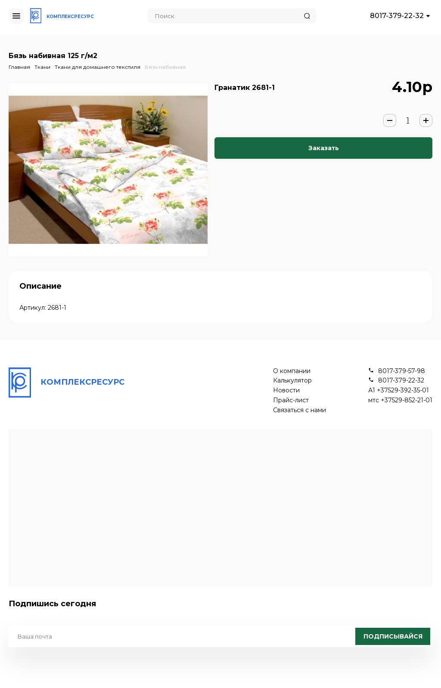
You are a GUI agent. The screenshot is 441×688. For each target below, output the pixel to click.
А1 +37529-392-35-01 (398, 390)
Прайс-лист (291, 400)
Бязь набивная (165, 67)
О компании (292, 371)
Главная (19, 67)
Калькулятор (292, 380)
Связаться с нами (299, 410)
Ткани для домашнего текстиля (97, 67)
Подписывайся (392, 636)
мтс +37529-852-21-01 (400, 400)
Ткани (42, 67)
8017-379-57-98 (401, 371)
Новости (286, 390)
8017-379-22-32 (397, 16)
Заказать (323, 148)
